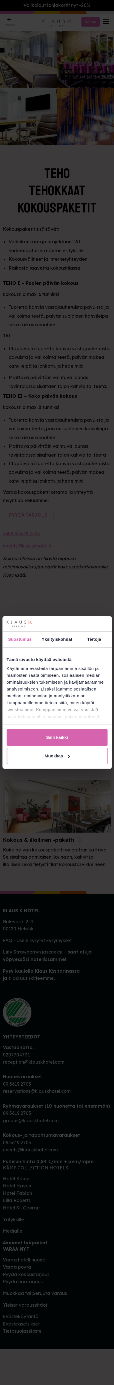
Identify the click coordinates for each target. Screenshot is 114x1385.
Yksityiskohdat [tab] (57, 639)
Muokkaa (57, 755)
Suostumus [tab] (20, 639)
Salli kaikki (57, 737)
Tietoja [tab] (94, 639)
